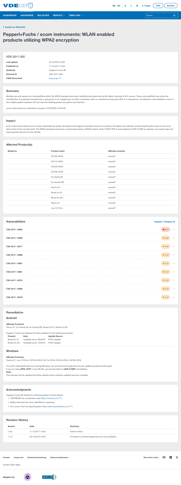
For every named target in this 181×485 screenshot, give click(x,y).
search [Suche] (174, 15)
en (118, 5)
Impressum (19, 457)
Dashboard (10, 15)
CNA (158, 5)
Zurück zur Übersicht (15, 27)
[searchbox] (158, 15)
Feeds (147, 5)
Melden (171, 5)
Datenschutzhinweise (59, 457)
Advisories (27, 15)
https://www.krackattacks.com (55, 406)
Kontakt (6, 457)
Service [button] (57, 15)
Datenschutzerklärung (37, 457)
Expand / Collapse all (165, 221)
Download (54, 78)
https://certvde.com (50, 398)
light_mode (125, 6)
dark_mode (131, 6)
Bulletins (43, 15)
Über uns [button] (74, 15)
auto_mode (137, 6)
